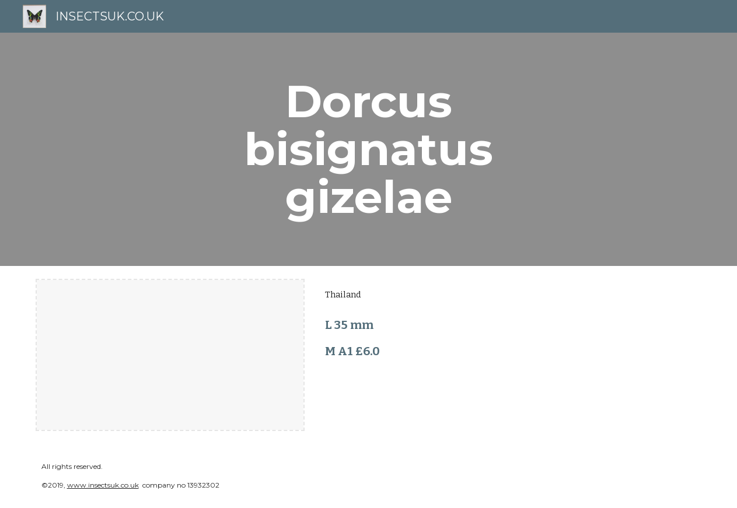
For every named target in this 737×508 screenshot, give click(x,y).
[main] (368, 149)
